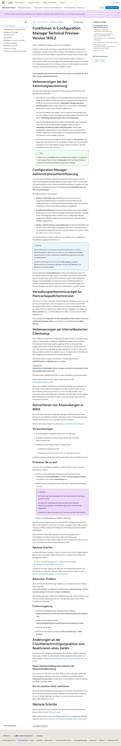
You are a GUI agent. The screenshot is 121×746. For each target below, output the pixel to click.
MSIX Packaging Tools (55, 453)
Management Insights (40, 301)
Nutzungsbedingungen (80, 740)
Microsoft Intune (42, 22)
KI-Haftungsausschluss (8, 740)
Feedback (75, 467)
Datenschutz (48, 740)
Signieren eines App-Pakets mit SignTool (49, 564)
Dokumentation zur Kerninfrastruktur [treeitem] (14, 29)
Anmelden (116, 2)
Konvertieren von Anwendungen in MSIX (106, 42)
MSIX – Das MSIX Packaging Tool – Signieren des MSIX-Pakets (56, 562)
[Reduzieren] (25, 22)
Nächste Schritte (99, 51)
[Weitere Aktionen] (86, 21)
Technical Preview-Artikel (50, 59)
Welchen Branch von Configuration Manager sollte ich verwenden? (65, 719)
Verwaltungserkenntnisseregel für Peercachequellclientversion (103, 34)
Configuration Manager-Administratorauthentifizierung (103, 30)
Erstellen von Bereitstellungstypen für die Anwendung (50, 574)
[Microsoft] (3, 2)
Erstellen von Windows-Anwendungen (70, 424)
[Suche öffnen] (110, 2)
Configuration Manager (56, 22)
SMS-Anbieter (66, 262)
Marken (101, 740)
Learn (34, 22)
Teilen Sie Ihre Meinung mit (97, 14)
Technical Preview (55, 712)
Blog (31, 740)
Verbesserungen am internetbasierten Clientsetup (105, 39)
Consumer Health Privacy (63, 740)
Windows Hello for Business (51, 233)
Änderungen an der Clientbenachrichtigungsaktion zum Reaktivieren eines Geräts (104, 46)
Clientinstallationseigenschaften (43, 382)
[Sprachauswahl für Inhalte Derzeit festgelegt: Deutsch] (6, 735)
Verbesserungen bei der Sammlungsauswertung (101, 26)
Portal (102, 8)
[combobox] (15, 25)
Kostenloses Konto (112, 8)
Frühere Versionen (23, 740)
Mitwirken (39, 740)
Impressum (92, 740)
